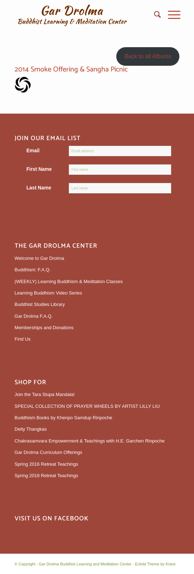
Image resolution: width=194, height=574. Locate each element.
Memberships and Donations (44, 327)
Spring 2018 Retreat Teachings (46, 475)
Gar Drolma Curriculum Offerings (48, 452)
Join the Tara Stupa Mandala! (45, 394)
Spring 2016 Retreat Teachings (46, 464)
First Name (39, 169)
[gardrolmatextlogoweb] (81, 14)
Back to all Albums (147, 56)
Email (33, 150)
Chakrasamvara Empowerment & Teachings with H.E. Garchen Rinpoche (90, 441)
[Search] (154, 14)
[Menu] (170, 14)
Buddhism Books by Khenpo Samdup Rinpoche (63, 417)
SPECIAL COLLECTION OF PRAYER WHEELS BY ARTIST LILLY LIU (87, 406)
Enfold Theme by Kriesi (155, 564)
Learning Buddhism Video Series (48, 293)
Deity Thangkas (31, 429)
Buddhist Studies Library (40, 304)
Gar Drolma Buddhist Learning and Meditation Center (85, 564)
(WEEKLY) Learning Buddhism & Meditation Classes (69, 281)
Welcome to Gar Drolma (39, 258)
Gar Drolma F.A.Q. (34, 316)
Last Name (38, 187)
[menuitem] (154, 14)
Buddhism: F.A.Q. (33, 269)
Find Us (23, 339)
